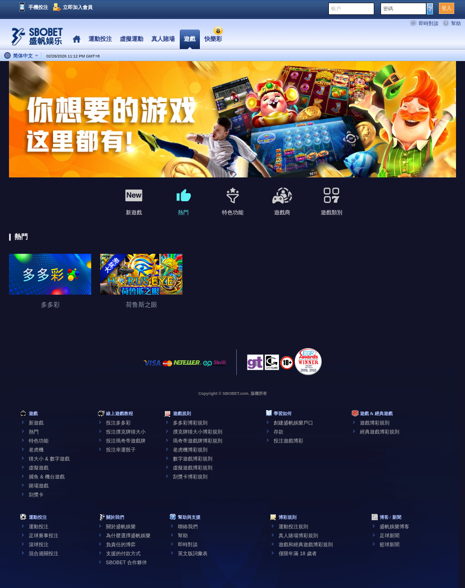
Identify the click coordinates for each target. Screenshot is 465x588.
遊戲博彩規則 (375, 422)
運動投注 (39, 526)
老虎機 (36, 449)
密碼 (388, 8)
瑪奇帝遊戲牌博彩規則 (197, 440)
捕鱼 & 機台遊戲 (46, 476)
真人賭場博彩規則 (298, 535)
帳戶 (336, 8)
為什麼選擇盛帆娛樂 (128, 535)
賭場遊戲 (39, 485)
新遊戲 (36, 422)
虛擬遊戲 (39, 467)
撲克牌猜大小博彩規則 (197, 431)
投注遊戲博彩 (288, 440)
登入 (447, 8)
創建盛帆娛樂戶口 (293, 422)
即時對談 (428, 23)
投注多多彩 (118, 422)
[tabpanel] (232, 119)
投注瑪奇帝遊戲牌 (126, 440)
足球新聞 (389, 535)
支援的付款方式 (123, 553)
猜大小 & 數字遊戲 (49, 458)
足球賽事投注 (43, 535)
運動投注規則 (293, 526)
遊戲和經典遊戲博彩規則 (306, 544)
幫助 (456, 23)
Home (76, 39)
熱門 (34, 431)
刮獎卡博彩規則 (190, 476)
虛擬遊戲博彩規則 (193, 467)
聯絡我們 (188, 526)
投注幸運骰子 (121, 449)
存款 (278, 431)
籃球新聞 (389, 544)
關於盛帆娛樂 (121, 526)
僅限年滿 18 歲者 (297, 553)
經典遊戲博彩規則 (379, 431)
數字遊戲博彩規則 (193, 458)
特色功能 (39, 440)
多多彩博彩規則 (190, 422)
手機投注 (38, 7)
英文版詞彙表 (193, 553)
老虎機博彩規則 (190, 449)
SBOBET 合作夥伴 (126, 562)
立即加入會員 (78, 7)
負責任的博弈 (121, 544)
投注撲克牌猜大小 (126, 431)
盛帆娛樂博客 (394, 526)
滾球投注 (39, 544)
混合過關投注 (43, 553)
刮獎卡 (36, 494)
